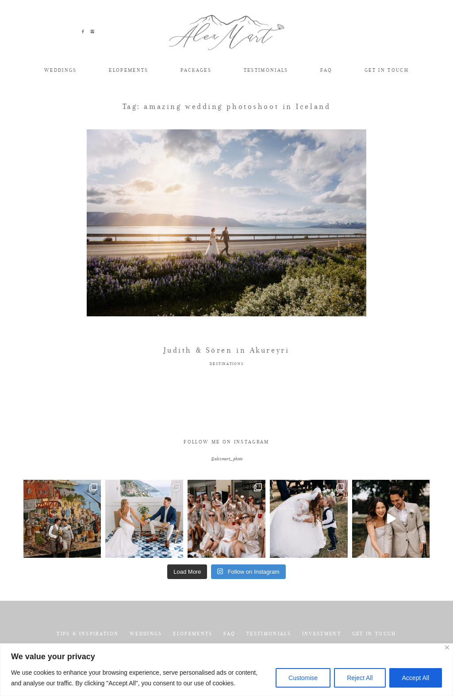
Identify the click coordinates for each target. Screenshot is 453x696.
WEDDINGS (60, 70)
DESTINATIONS (226, 364)
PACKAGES (195, 70)
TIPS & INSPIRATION (88, 634)
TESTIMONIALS (266, 70)
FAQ (326, 70)
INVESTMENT (321, 634)
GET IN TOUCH (387, 70)
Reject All (359, 677)
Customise (303, 677)
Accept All (415, 677)
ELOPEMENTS (128, 70)
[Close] (447, 647)
